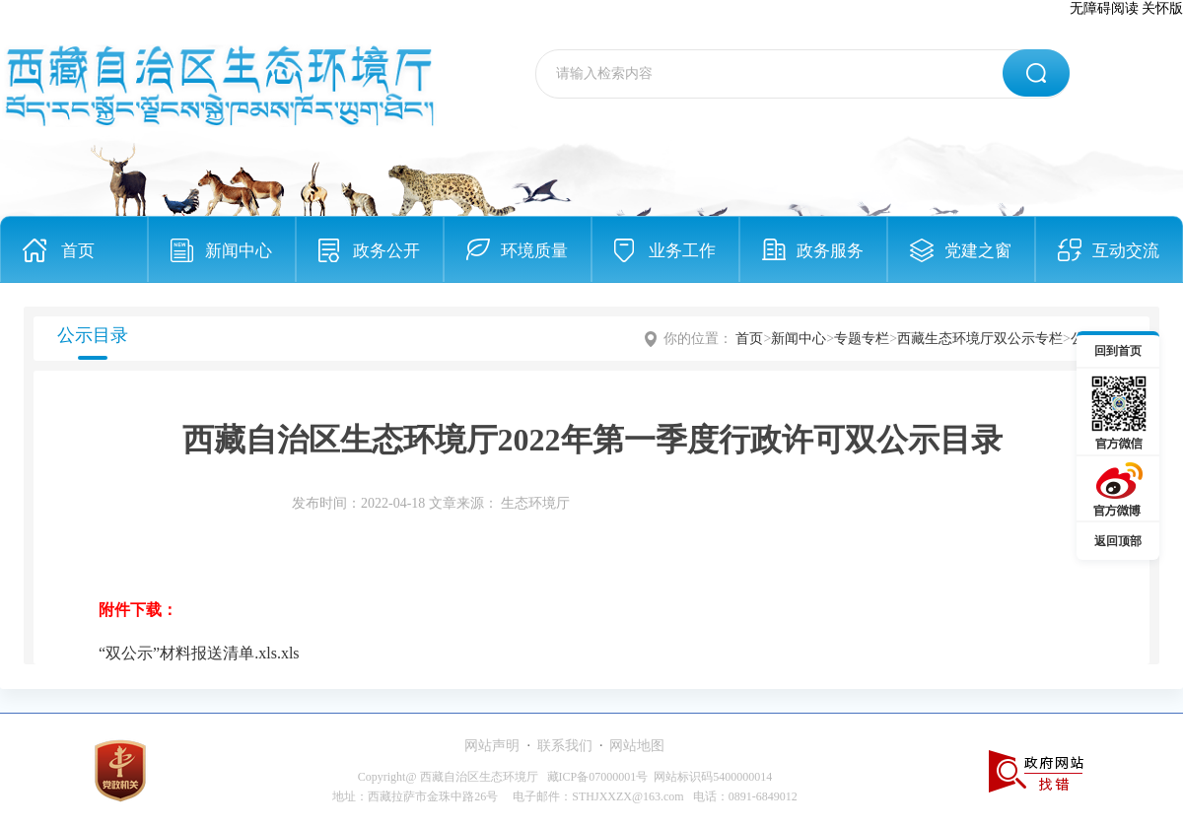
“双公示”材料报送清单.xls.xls (199, 653)
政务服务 (830, 251)
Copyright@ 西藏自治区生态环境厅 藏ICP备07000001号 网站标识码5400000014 (565, 777)
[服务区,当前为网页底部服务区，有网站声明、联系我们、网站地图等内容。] (591, 770)
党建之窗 (977, 251)
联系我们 (564, 745)
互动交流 (1125, 251)
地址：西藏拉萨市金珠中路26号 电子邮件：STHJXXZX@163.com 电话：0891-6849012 (564, 796)
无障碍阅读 (1104, 8)
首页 (78, 251)
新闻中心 (238, 251)
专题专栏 (861, 338)
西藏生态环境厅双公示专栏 (980, 338)
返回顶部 (1118, 541)
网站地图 (636, 745)
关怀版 (1162, 8)
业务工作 (682, 251)
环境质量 (534, 251)
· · (564, 745)
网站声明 (492, 745)
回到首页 (1118, 351)
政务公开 (386, 251)
